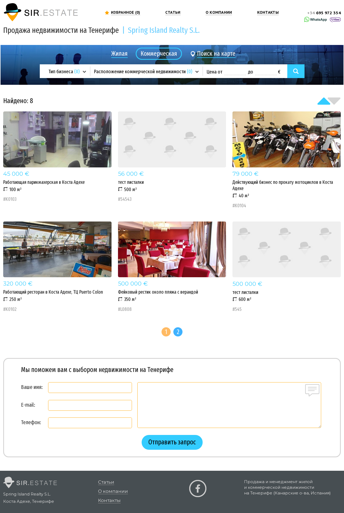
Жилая (119, 53)
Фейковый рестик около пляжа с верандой (172, 267)
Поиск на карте (216, 53)
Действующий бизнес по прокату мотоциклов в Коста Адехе (286, 160)
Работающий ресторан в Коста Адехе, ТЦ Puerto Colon (57, 267)
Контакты (109, 500)
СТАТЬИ (173, 12)
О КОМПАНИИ (219, 12)
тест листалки (172, 156)
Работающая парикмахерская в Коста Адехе (57, 156)
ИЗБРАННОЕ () (125, 12)
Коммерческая (159, 53)
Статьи (106, 482)
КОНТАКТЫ (268, 12)
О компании (113, 491)
